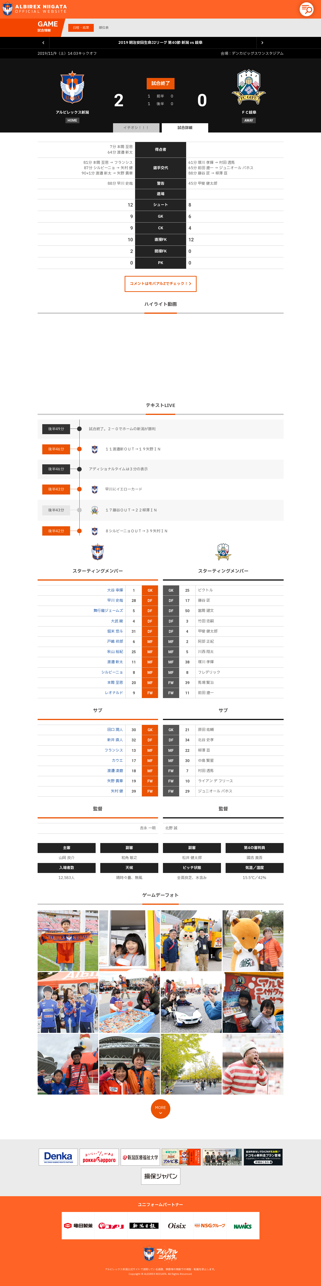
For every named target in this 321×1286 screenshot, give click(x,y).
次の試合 (262, 42)
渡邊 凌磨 (115, 771)
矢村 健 (117, 791)
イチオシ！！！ (136, 128)
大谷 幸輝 (115, 590)
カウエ (117, 760)
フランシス (113, 750)
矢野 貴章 (115, 781)
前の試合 (43, 42)
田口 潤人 (115, 730)
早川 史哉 (115, 600)
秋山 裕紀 (115, 652)
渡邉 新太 (115, 662)
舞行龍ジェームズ (108, 611)
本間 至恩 (115, 682)
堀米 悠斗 (115, 631)
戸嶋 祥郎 (115, 641)
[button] (307, 9)
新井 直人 (115, 740)
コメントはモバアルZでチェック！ (160, 284)
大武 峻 (117, 621)
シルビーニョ (112, 672)
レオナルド (114, 693)
